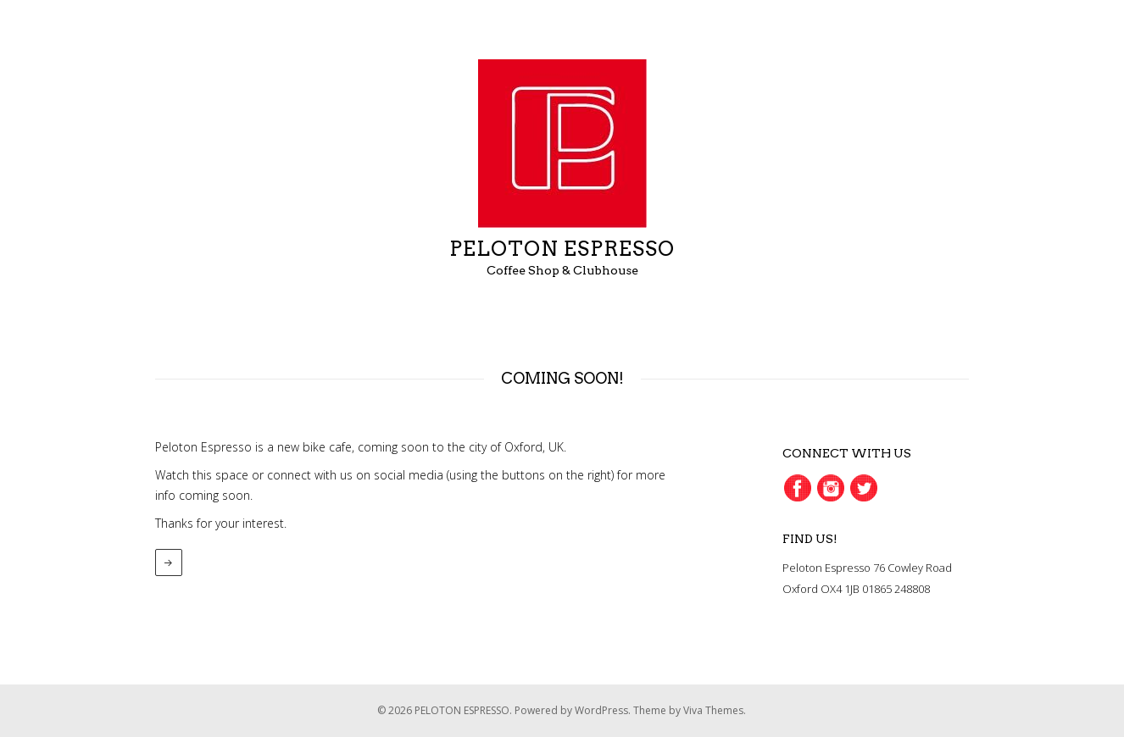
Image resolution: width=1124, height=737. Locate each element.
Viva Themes (713, 710)
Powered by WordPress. (574, 710)
